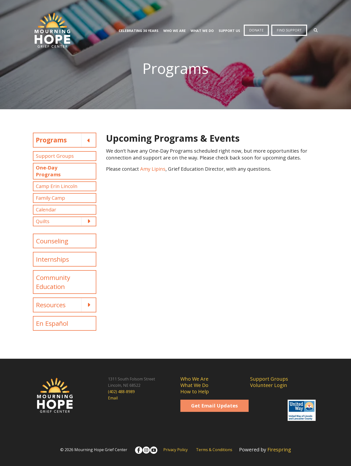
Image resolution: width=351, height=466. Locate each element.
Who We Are (174, 30)
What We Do (202, 30)
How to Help (194, 391)
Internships (52, 259)
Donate (256, 30)
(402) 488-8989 (121, 391)
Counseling (52, 241)
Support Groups (55, 156)
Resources (66, 305)
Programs (66, 140)
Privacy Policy (175, 449)
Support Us (229, 30)
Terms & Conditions (214, 449)
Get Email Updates (214, 405)
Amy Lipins (153, 169)
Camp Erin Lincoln (57, 186)
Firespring (279, 449)
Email (113, 398)
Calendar (46, 209)
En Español (52, 323)
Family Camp (50, 198)
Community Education (53, 282)
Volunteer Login (268, 385)
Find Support (289, 30)
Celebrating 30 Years (138, 30)
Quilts (66, 221)
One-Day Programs (48, 171)
